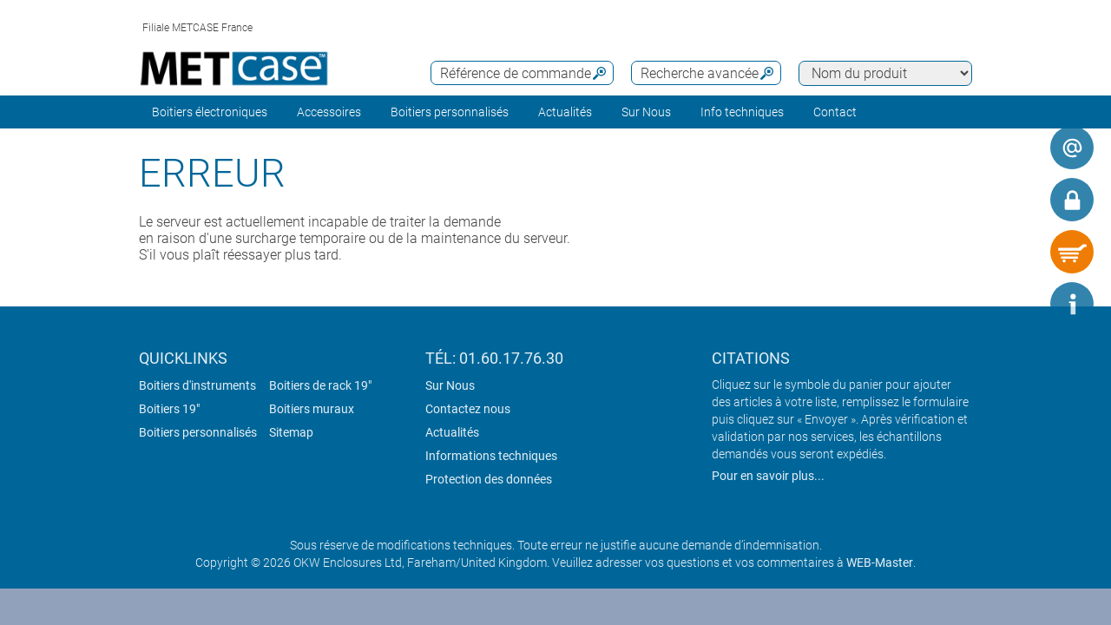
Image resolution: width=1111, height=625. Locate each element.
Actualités (565, 112)
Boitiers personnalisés (450, 112)
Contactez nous (467, 409)
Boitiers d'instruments (197, 385)
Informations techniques (491, 456)
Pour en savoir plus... (768, 476)
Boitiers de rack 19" (320, 385)
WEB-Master (879, 562)
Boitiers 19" (169, 409)
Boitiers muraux (311, 409)
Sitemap (291, 432)
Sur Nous (450, 385)
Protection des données (488, 479)
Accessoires (329, 112)
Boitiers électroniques (209, 112)
